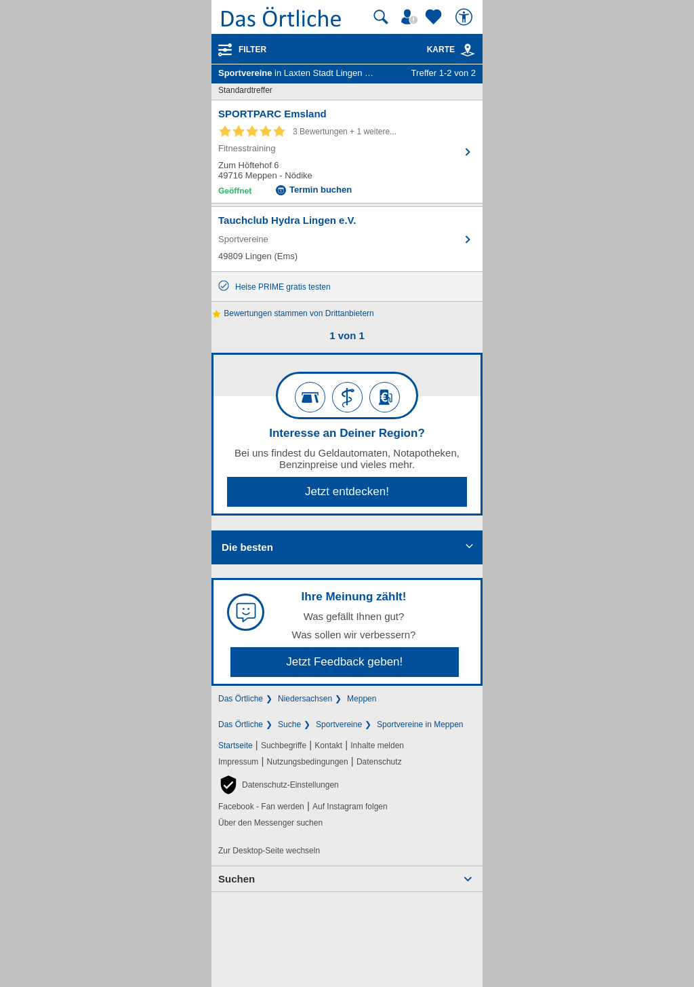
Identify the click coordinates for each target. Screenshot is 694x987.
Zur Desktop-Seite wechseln (269, 850)
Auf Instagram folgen (350, 806)
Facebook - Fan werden (261, 806)
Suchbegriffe (283, 745)
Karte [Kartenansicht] (451, 49)
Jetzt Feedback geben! (344, 661)
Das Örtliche (240, 698)
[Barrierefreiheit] (465, 17)
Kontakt (328, 745)
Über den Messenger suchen (270, 823)
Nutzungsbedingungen (307, 762)
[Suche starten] (381, 17)
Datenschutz (379, 762)
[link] (468, 50)
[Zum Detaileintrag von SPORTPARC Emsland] (347, 151)
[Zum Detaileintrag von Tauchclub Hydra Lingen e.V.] (347, 239)
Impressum (238, 762)
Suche (289, 724)
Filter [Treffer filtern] (252, 49)
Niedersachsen (305, 698)
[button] (278, 784)
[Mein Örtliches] (411, 17)
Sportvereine (339, 724)
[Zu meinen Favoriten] (435, 17)
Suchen (236, 879)
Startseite (235, 745)
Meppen (361, 698)
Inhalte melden (377, 745)
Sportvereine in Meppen (420, 724)
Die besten (247, 547)
